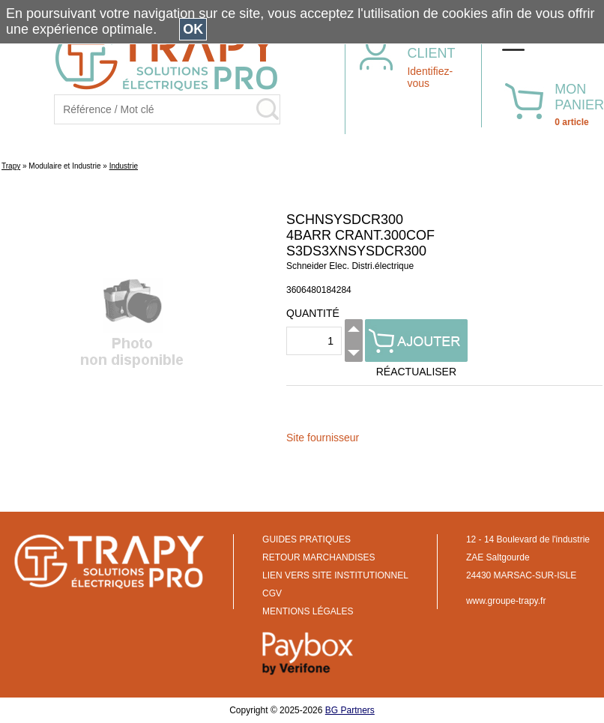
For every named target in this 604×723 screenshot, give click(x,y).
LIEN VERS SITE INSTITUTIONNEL (335, 575)
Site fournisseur (322, 438)
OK (193, 29)
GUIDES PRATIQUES (306, 539)
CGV (272, 593)
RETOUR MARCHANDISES (318, 557)
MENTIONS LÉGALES (307, 611)
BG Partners (350, 710)
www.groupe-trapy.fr (506, 601)
